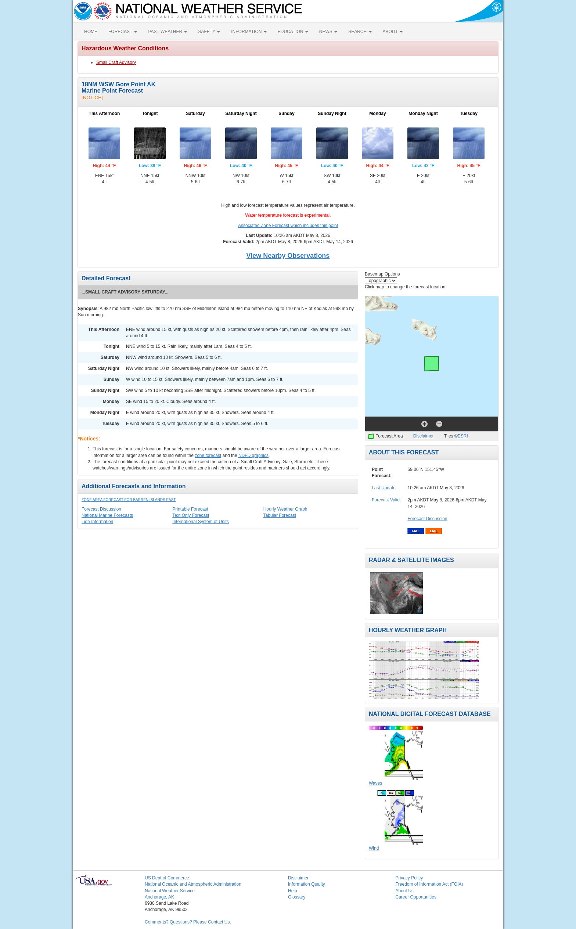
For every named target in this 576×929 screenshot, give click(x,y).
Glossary (296, 897)
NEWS (328, 31)
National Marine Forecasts (107, 515)
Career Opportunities (416, 897)
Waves (375, 783)
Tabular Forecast (279, 515)
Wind (374, 848)
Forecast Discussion (101, 509)
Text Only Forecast (190, 515)
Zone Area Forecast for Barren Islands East (129, 500)
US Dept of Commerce (167, 878)
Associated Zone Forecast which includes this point (288, 225)
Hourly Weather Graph (285, 509)
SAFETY (209, 31)
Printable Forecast (190, 509)
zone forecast (208, 455)
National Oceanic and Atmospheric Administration (193, 884)
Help (292, 890)
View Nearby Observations (288, 255)
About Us (405, 890)
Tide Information (97, 521)
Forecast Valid (386, 500)
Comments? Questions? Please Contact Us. (188, 922)
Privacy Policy (409, 878)
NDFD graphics (253, 455)
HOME (90, 31)
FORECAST (122, 31)
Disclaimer (423, 436)
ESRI (463, 436)
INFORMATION (248, 31)
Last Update (384, 487)
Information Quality (306, 884)
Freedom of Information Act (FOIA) (429, 884)
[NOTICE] (92, 97)
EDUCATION (293, 31)
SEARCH (359, 31)
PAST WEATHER (167, 31)
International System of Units (200, 521)
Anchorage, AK (159, 897)
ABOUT (393, 31)
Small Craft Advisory (116, 62)
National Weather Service (170, 890)
